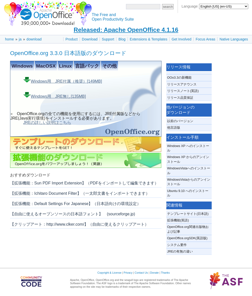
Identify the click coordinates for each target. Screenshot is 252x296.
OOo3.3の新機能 (179, 77)
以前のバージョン (180, 121)
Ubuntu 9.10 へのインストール (187, 193)
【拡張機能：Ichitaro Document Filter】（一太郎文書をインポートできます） (80, 193)
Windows (22, 66)
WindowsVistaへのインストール (188, 170)
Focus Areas (205, 39)
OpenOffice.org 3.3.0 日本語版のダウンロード (68, 53)
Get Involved (182, 39)
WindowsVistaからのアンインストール (188, 182)
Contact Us (141, 272)
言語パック (87, 66)
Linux (65, 66)
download (34, 39)
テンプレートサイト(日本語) (188, 214)
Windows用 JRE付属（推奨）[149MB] (62, 80)
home (9, 39)
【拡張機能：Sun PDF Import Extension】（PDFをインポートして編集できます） (84, 183)
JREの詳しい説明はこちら (47, 123)
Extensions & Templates (148, 39)
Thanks (165, 272)
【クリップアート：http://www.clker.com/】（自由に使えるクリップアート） (79, 224)
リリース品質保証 (180, 98)
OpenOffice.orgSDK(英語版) (187, 238)
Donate (154, 272)
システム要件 (177, 245)
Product (72, 39)
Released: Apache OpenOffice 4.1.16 (126, 29)
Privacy (128, 272)
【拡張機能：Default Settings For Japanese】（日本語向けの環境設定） (75, 204)
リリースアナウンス (182, 84)
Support (108, 39)
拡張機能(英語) (178, 220)
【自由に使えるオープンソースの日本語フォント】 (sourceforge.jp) (72, 214)
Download (90, 39)
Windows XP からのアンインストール (188, 159)
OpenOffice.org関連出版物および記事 (188, 229)
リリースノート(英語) (183, 91)
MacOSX (46, 66)
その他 (109, 66)
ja (20, 39)
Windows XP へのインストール (188, 148)
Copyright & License (109, 272)
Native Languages (233, 39)
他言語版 (173, 127)
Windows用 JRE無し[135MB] (54, 95)
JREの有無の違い (180, 251)
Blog (121, 39)
